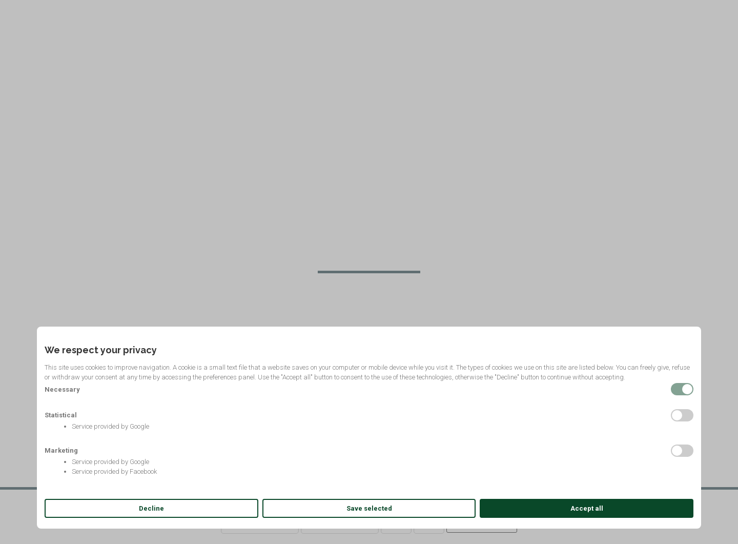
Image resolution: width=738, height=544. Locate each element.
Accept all (586, 508)
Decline (151, 508)
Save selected (369, 508)
